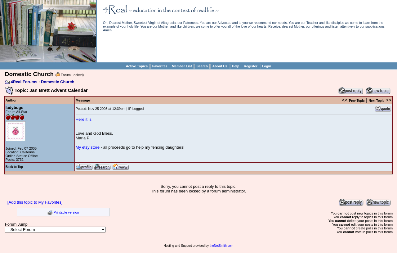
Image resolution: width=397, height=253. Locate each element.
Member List (182, 66)
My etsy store (88, 147)
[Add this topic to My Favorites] (35, 202)
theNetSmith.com (222, 245)
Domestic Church (57, 81)
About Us (219, 66)
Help (235, 66)
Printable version (66, 212)
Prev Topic (356, 100)
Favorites (159, 66)
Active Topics (137, 66)
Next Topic (376, 100)
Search (202, 66)
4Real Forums (24, 81)
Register (250, 66)
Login (266, 66)
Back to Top (14, 167)
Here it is (83, 119)
